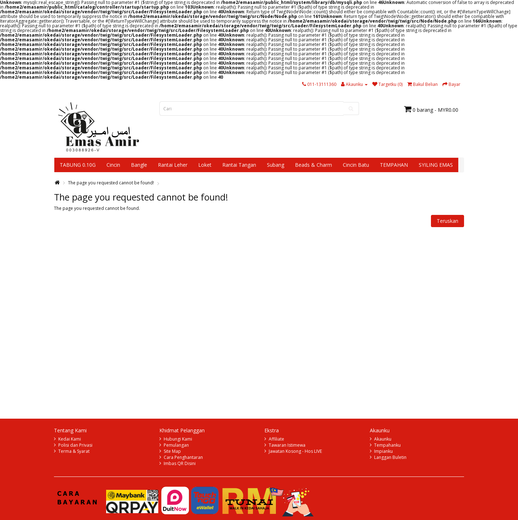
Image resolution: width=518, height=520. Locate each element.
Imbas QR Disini (180, 463)
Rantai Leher (172, 164)
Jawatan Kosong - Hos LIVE (295, 451)
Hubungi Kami (178, 439)
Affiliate (276, 439)
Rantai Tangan (239, 164)
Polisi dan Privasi (75, 445)
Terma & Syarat (74, 451)
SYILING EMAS (436, 164)
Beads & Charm (313, 164)
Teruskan (447, 220)
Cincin (113, 164)
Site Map (172, 451)
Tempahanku (387, 445)
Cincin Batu (356, 164)
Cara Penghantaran (183, 457)
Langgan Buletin (390, 457)
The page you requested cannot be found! (111, 183)
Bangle (139, 164)
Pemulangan (176, 445)
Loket (205, 164)
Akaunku (382, 439)
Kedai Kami (69, 439)
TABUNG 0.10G (78, 164)
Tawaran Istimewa (287, 445)
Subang (275, 164)
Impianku (383, 451)
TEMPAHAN (394, 164)
